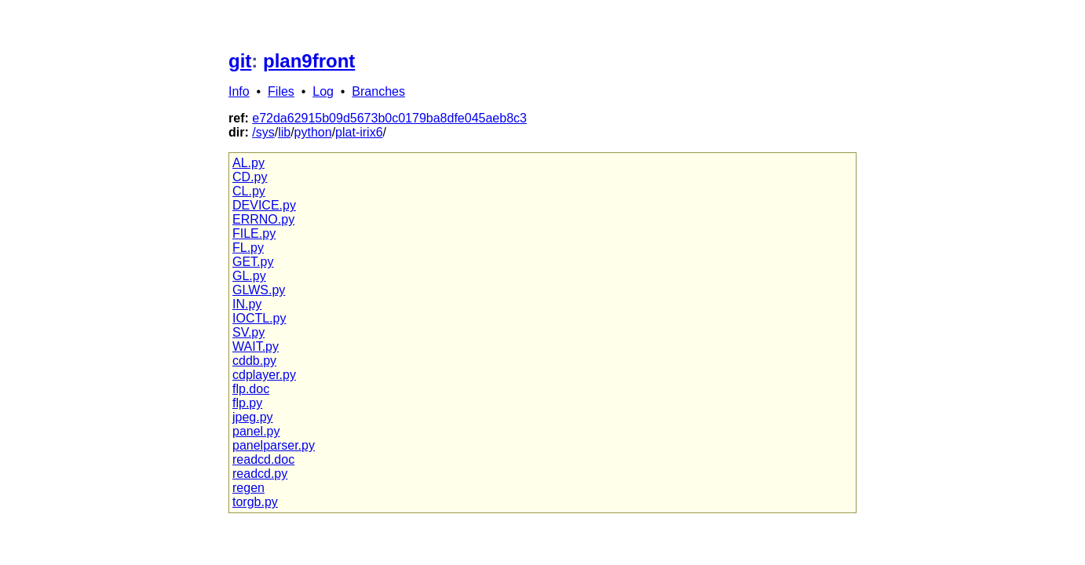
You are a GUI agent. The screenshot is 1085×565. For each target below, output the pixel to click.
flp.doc (250, 389)
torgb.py (255, 501)
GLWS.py (258, 290)
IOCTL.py (259, 318)
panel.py (256, 431)
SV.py (248, 332)
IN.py (246, 304)
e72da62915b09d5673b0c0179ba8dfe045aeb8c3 (389, 118)
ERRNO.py (263, 219)
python (313, 132)
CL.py (248, 191)
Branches (378, 91)
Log (323, 91)
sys (265, 132)
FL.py (248, 247)
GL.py (249, 275)
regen (248, 487)
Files (281, 91)
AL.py (248, 163)
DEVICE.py (264, 205)
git (239, 60)
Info (239, 91)
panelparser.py (273, 445)
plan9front (309, 60)
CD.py (249, 177)
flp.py (247, 403)
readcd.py (259, 473)
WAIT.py (255, 346)
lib (284, 132)
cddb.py (254, 360)
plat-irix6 (358, 132)
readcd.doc (263, 459)
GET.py (252, 261)
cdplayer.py (264, 374)
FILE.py (254, 233)
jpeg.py (252, 417)
